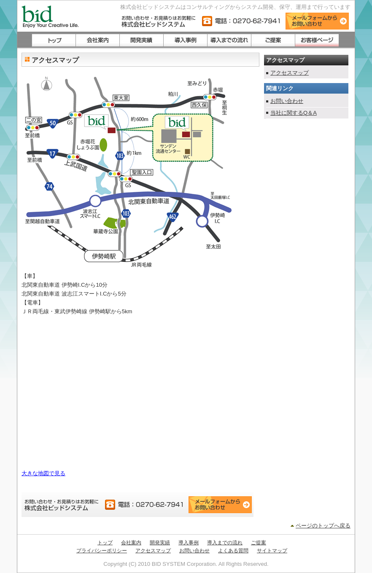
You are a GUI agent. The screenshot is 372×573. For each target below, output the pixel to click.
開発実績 (160, 543)
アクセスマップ (289, 73)
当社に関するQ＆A (293, 113)
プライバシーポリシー (101, 551)
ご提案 (258, 543)
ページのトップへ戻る (323, 525)
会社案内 (131, 543)
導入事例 (188, 543)
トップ (105, 543)
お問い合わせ (286, 101)
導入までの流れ (225, 543)
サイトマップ (272, 551)
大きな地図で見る (43, 473)
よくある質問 (233, 551)
